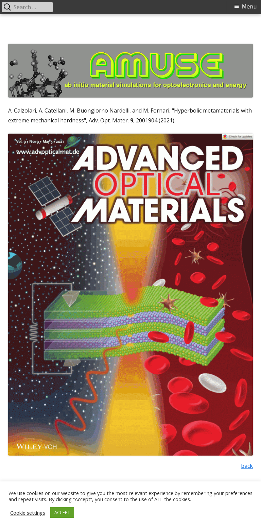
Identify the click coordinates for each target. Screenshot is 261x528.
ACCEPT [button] (62, 512)
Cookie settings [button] (27, 513)
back (247, 466)
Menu (249, 6)
